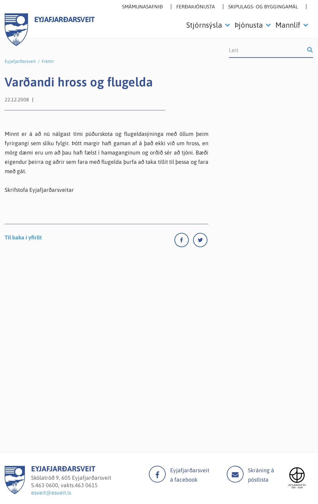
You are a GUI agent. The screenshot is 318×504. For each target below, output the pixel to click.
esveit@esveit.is (51, 492)
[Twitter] (200, 241)
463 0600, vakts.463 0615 (66, 485)
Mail (235, 474)
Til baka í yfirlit (23, 237)
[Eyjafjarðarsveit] (15, 492)
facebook (157, 474)
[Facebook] (183, 241)
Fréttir (48, 61)
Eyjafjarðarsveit (20, 61)
